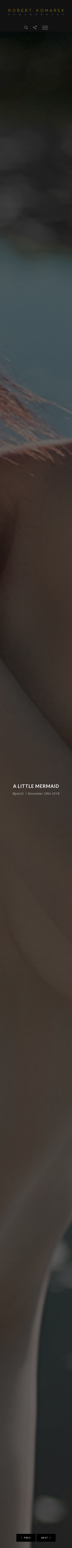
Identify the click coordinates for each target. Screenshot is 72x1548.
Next (46, 1537)
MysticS (18, 793)
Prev (26, 1537)
